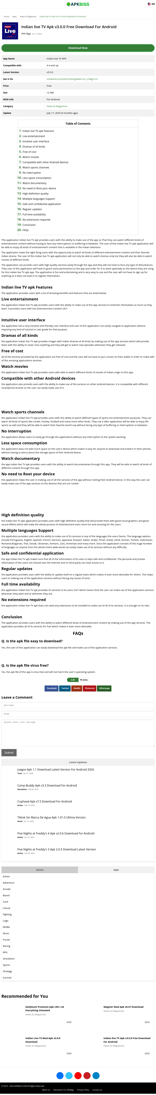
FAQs (29, 230)
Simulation (22, 794)
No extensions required (39, 219)
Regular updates (35, 209)
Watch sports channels (39, 167)
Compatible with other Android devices (48, 162)
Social (20, 826)
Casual (6, 912)
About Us (98, 1091)
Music (6, 938)
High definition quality (39, 193)
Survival (7, 982)
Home (6, 16)
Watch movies (34, 157)
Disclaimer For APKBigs (116, 1091)
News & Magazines (28, 16)
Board (6, 900)
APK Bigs (27, 33)
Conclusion (32, 225)
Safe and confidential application (45, 204)
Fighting (7, 919)
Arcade (7, 893)
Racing (6, 950)
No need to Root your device (42, 188)
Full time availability (37, 214)
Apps (14, 16)
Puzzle (6, 944)
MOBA (6, 931)
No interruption (35, 172)
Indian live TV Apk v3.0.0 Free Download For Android (63, 16)
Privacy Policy (135, 1091)
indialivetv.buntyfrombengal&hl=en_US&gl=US (72, 78)
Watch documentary (37, 183)
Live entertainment (37, 136)
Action (20, 810)
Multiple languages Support (42, 198)
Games (40, 874)
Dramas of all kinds (37, 146)
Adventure (9, 887)
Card (5, 906)
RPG (5, 957)
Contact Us (149, 1091)
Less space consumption (40, 178)
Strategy (7, 976)
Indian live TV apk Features (41, 131)
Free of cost (32, 152)
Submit (9, 757)
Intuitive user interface (39, 141)
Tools (20, 778)
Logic (6, 925)
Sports (6, 969)
